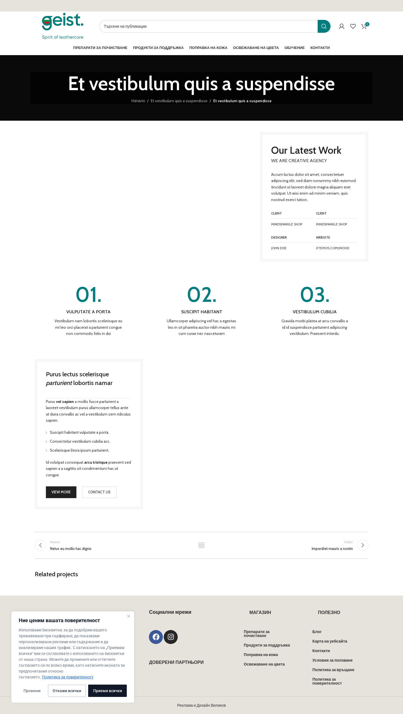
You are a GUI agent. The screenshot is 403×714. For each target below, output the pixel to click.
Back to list (201, 545)
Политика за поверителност (67, 677)
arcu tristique (95, 462)
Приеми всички (107, 691)
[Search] (215, 26)
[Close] (128, 616)
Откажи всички (67, 691)
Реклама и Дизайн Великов (201, 705)
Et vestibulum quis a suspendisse (179, 100)
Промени (32, 691)
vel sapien (65, 401)
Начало (138, 100)
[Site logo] (63, 25)
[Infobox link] (88, 310)
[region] (72, 657)
